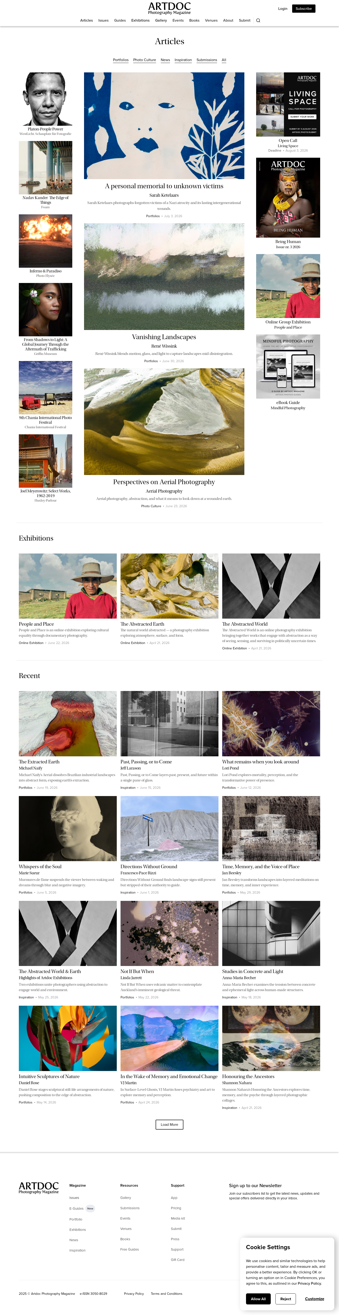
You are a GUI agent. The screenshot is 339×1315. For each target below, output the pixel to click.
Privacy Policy (134, 1293)
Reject (285, 1299)
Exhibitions (140, 20)
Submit (244, 20)
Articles (86, 20)
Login (282, 8)
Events (178, 20)
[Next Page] (169, 1125)
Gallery (161, 20)
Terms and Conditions (166, 1293)
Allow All (258, 1299)
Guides (120, 20)
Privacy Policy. (310, 1283)
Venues (211, 20)
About (228, 20)
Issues (103, 20)
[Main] (169, 8)
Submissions (207, 60)
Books (194, 20)
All (224, 60)
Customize (314, 1299)
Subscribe (304, 8)
